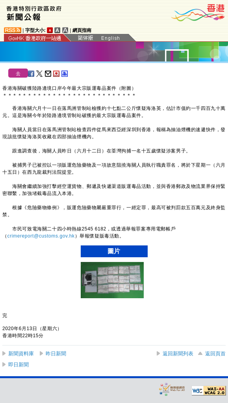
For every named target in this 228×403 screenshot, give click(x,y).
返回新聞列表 (178, 354)
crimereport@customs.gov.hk (41, 236)
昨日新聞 (56, 354)
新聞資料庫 (21, 354)
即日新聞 (18, 365)
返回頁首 (215, 354)
